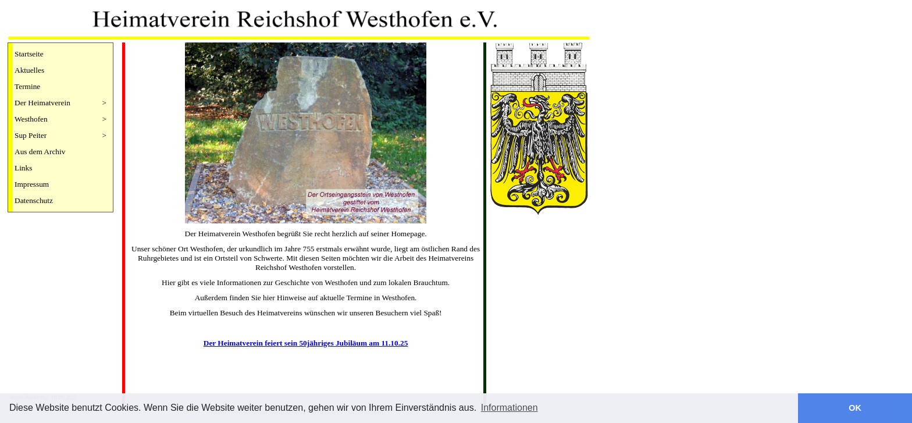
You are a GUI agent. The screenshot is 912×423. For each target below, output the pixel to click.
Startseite (29, 53)
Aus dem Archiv (40, 151)
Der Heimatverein (60, 103)
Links (23, 167)
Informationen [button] (509, 408)
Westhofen (60, 119)
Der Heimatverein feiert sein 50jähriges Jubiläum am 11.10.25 (306, 343)
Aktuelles (29, 70)
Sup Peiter (60, 135)
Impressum (32, 184)
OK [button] (855, 408)
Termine (27, 86)
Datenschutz (34, 200)
